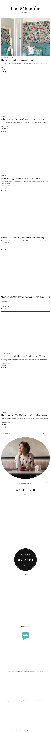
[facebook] (24, 490)
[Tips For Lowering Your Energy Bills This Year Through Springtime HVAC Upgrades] (25, 688)
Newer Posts (44, 433)
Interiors (4, 116)
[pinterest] (31, 490)
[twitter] (17, 490)
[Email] (34, 490)
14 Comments (4, 128)
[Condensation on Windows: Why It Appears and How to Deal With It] (25, 717)
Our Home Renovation (7, 57)
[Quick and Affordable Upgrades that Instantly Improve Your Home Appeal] (25, 659)
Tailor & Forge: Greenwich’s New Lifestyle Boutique (24, 119)
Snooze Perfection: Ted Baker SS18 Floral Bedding (22, 237)
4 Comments (4, 69)
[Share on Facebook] (2, 72)
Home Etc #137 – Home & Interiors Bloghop (20, 178)
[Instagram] (13, 508)
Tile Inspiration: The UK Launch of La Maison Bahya (24, 415)
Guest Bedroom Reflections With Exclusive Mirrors (23, 355)
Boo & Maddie (25, 8)
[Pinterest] (13, 588)
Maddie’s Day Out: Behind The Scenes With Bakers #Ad (25, 296)
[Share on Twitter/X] (4, 72)
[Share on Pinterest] (6, 72)
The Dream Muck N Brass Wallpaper (17, 60)
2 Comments (4, 365)
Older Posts (6, 433)
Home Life (4, 294)
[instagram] (20, 490)
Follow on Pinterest (25, 626)
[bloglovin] (27, 490)
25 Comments (4, 247)
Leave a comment (5, 187)
